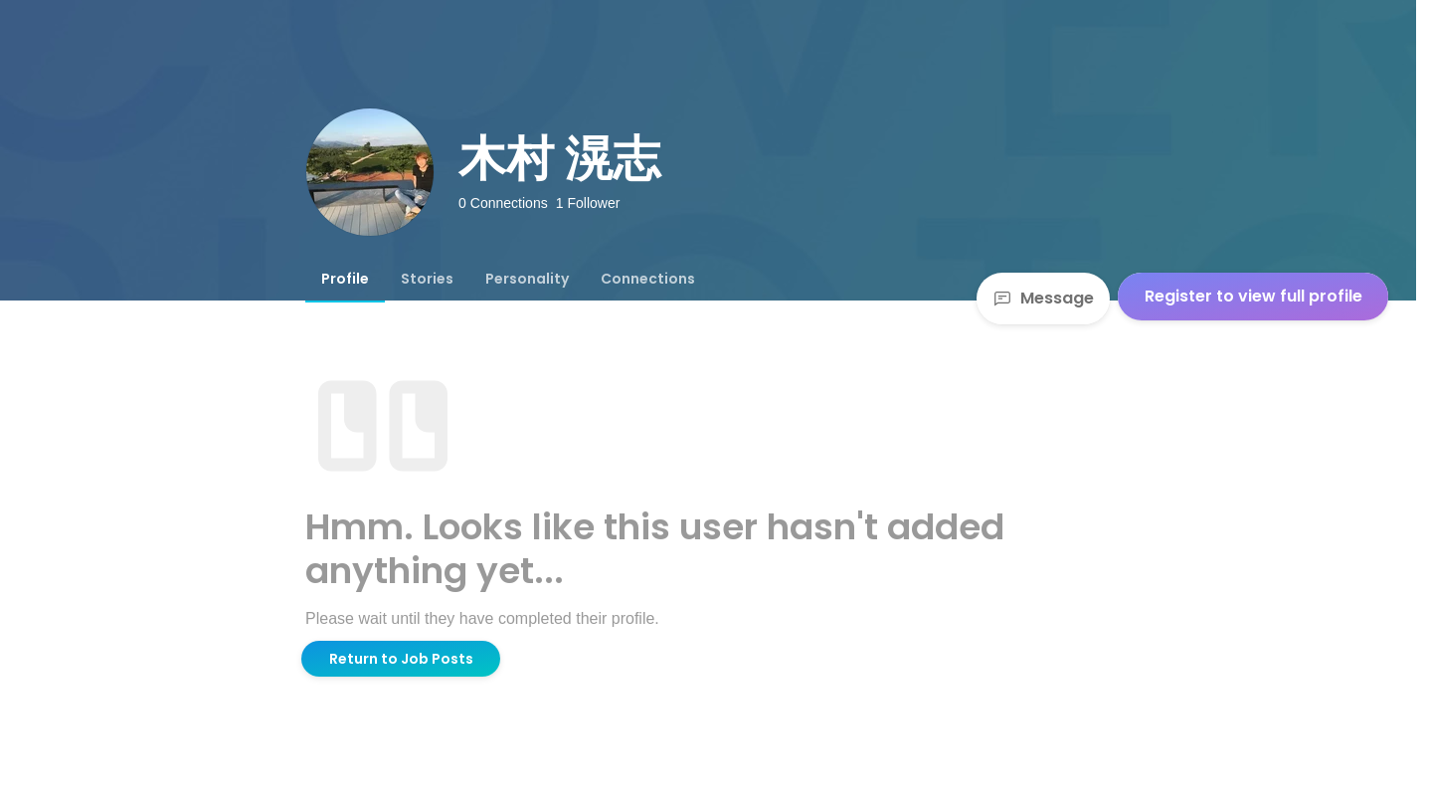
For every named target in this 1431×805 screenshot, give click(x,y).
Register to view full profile (1253, 296)
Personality (527, 279)
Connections (648, 279)
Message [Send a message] (1043, 298)
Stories (427, 279)
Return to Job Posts (401, 659)
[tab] (345, 278)
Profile (345, 279)
